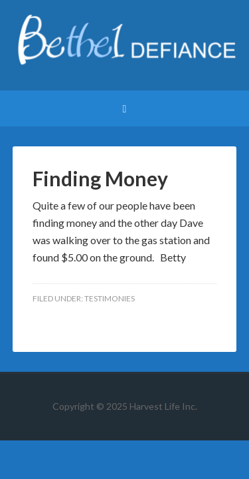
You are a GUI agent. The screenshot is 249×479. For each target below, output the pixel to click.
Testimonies (109, 298)
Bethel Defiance (125, 46)
